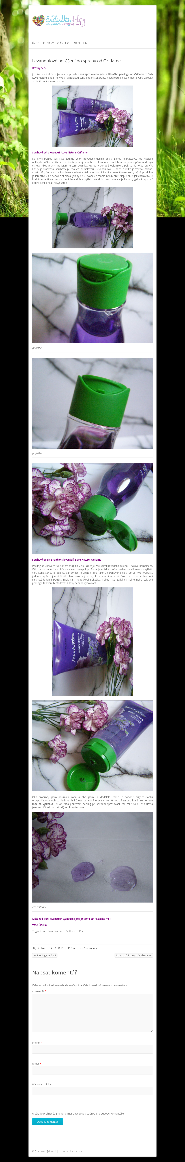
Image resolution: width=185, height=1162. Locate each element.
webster (78, 1151)
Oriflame (71, 931)
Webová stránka (41, 1084)
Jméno (37, 1042)
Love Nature (55, 931)
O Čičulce (63, 43)
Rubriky (48, 43)
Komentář (39, 991)
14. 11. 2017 (56, 948)
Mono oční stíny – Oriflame (133, 955)
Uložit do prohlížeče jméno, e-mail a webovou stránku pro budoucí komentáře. (78, 1113)
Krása (71, 948)
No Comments (88, 948)
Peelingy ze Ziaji (45, 955)
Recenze (84, 931)
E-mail (37, 1063)
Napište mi (81, 43)
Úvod (35, 43)
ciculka (41, 948)
